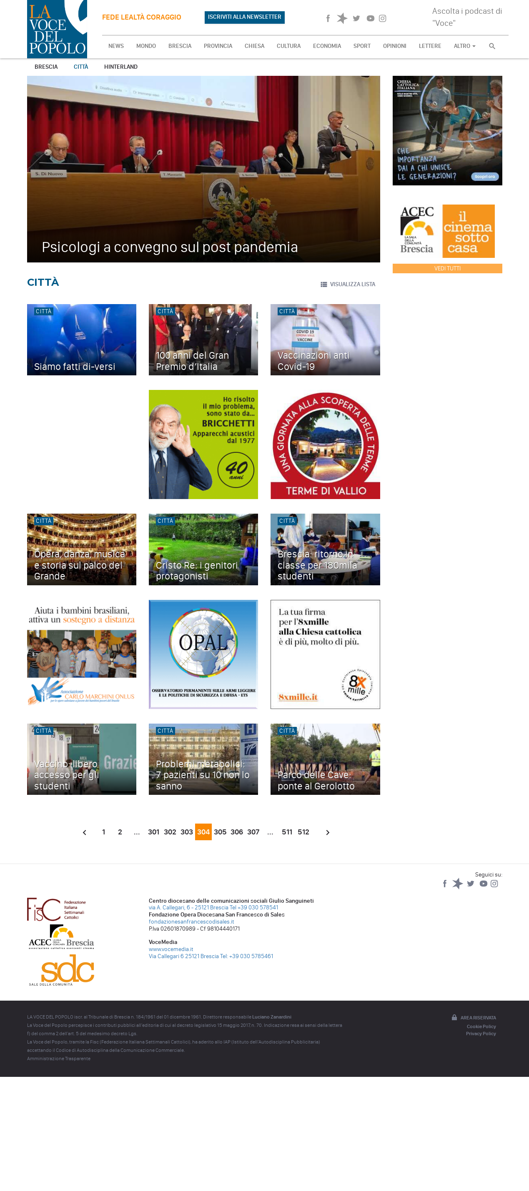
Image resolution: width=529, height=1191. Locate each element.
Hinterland (121, 66)
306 (237, 831)
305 (220, 831)
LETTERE (430, 46)
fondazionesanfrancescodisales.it (191, 921)
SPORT (362, 46)
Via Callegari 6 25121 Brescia (184, 956)
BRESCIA (179, 46)
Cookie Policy (481, 1026)
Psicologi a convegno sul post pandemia (170, 247)
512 (303, 831)
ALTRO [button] (465, 46)
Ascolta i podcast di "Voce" (467, 17)
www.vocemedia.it (171, 949)
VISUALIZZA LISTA (347, 284)
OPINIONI (394, 46)
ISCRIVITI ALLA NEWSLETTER (244, 16)
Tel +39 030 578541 (254, 907)
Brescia (46, 66)
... (137, 831)
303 (187, 831)
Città (81, 66)
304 (203, 831)
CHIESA (254, 46)
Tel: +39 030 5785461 (246, 956)
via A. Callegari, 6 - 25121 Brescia (188, 907)
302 (170, 831)
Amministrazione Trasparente (58, 1058)
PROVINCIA (218, 46)
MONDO (146, 46)
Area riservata (473, 1018)
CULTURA (289, 46)
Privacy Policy (481, 1033)
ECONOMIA (327, 46)
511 (287, 831)
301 (153, 831)
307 (253, 831)
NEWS (116, 46)
